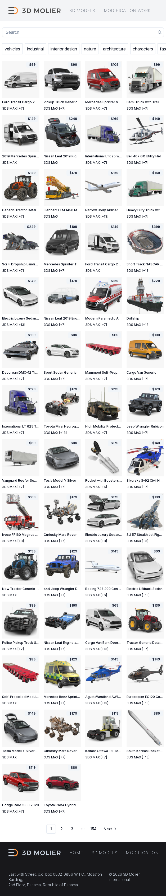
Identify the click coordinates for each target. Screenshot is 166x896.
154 (93, 829)
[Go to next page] (109, 829)
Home (76, 852)
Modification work (127, 10)
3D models (82, 10)
